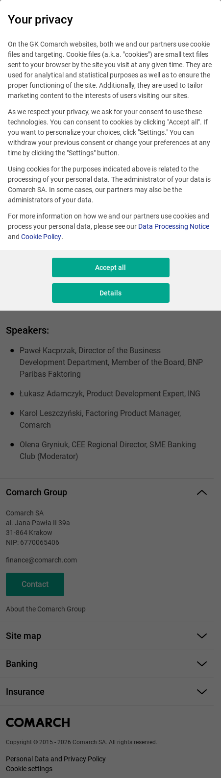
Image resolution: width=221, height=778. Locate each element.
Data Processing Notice (173, 226)
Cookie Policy (41, 237)
